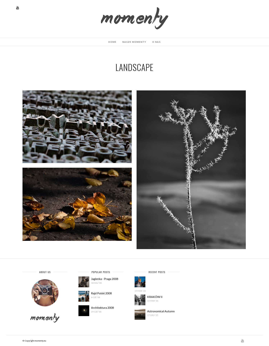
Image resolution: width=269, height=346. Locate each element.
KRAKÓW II (154, 296)
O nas (156, 42)
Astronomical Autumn (161, 311)
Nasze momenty (134, 42)
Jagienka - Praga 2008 (104, 278)
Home (112, 42)
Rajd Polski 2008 (101, 293)
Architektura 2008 (102, 307)
